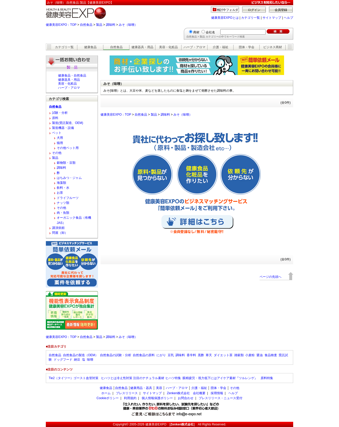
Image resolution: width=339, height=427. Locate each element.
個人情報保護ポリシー (157, 398)
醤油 (259, 355)
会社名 (210, 32)
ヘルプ (288, 18)
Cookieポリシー (108, 398)
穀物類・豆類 (66, 163)
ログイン (254, 10)
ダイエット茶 (223, 355)
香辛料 (191, 355)
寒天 (209, 355)
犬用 (60, 138)
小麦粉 (250, 355)
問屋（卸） (60, 233)
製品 (99, 25)
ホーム (106, 393)
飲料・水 (63, 188)
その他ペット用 (68, 148)
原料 (55, 118)
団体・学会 (246, 47)
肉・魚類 (63, 213)
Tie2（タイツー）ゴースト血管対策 (74, 378)
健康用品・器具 (141, 388)
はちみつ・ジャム (69, 178)
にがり (161, 355)
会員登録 (281, 10)
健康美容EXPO (155, 424)
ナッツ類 (63, 203)
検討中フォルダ (227, 10)
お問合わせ (185, 398)
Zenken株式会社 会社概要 (186, 393)
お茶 (60, 192)
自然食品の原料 (144, 355)
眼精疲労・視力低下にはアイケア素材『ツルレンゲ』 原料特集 (228, 378)
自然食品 (86, 25)
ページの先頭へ (270, 277)
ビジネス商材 (272, 47)
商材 (196, 32)
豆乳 (171, 355)
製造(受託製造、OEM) (67, 123)
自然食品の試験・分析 (115, 355)
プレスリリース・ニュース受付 (220, 398)
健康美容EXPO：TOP (61, 25)
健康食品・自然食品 (72, 75)
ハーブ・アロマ (194, 47)
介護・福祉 (220, 47)
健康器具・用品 (142, 47)
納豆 (77, 359)
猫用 (60, 143)
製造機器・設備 (63, 128)
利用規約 (130, 398)
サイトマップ (271, 18)
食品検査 (271, 355)
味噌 (90, 359)
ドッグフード (63, 359)
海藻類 (61, 183)
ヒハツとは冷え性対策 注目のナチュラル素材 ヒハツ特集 (141, 378)
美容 (159, 388)
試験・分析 (60, 113)
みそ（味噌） (128, 25)
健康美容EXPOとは (224, 18)
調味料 (110, 25)
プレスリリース (127, 393)
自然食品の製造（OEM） (80, 355)
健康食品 (90, 47)
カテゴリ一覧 (250, 18)
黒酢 (201, 355)
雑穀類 (239, 355)
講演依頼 (58, 228)
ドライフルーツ (68, 198)
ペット (56, 133)
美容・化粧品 (168, 47)
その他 (56, 153)
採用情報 (217, 393)
